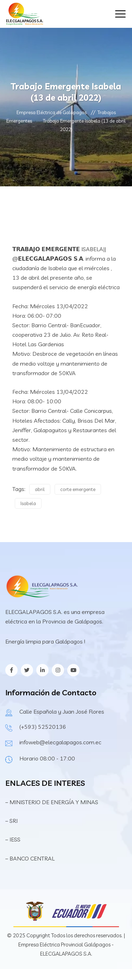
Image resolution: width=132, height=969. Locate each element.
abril (40, 489)
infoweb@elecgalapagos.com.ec (60, 742)
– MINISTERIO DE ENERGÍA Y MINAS (52, 802)
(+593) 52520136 (42, 726)
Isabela (28, 503)
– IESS (12, 839)
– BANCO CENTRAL (30, 858)
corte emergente (77, 489)
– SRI (11, 820)
